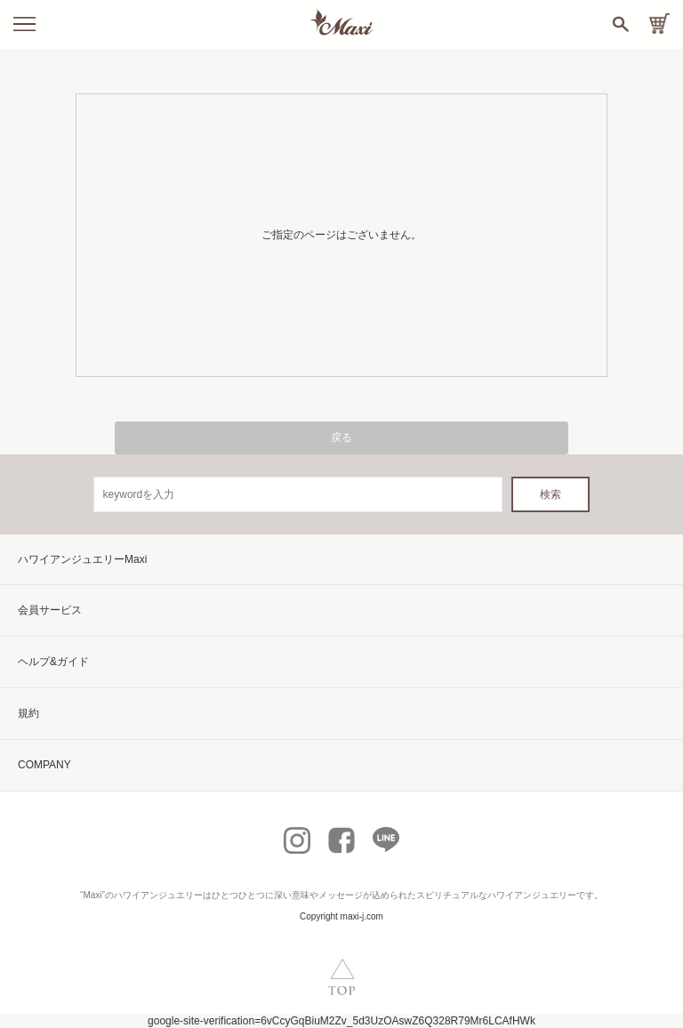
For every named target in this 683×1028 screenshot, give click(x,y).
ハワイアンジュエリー (158, 895)
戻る (341, 437)
